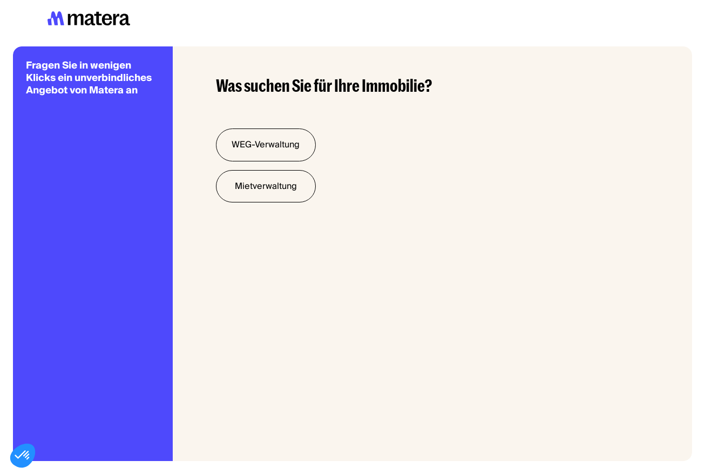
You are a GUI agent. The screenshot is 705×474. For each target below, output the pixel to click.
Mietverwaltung (266, 186)
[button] (23, 456)
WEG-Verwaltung (266, 144)
